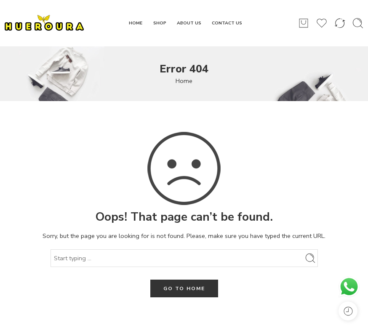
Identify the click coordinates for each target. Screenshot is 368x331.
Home (184, 81)
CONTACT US (227, 23)
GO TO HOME (184, 288)
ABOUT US (189, 23)
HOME (135, 23)
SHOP (159, 23)
